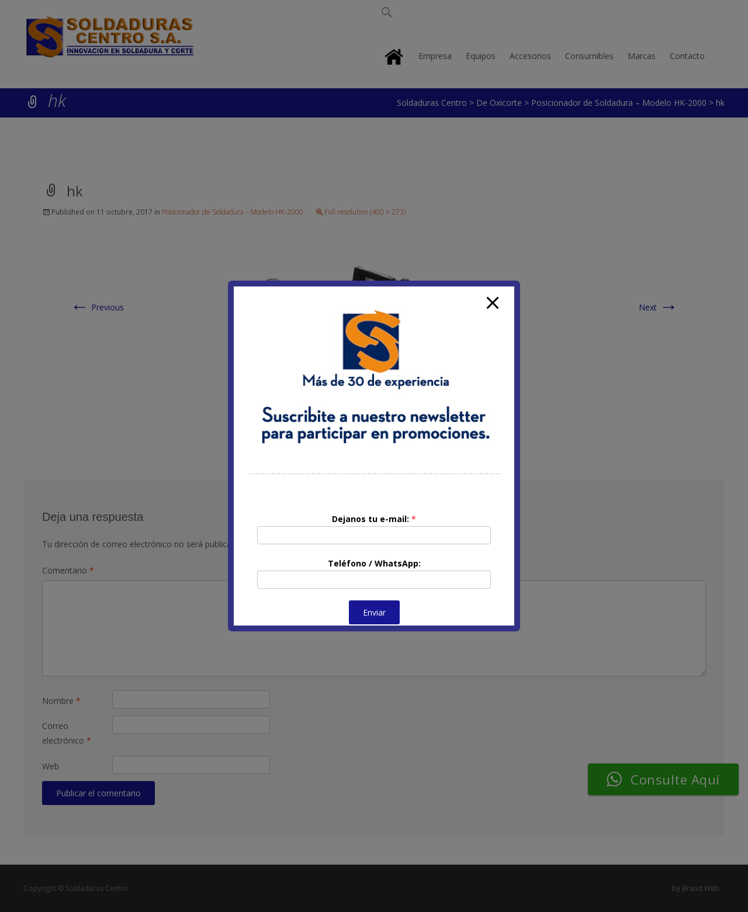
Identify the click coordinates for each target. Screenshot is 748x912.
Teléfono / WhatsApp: (374, 563)
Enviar (374, 612)
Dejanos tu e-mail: (374, 518)
